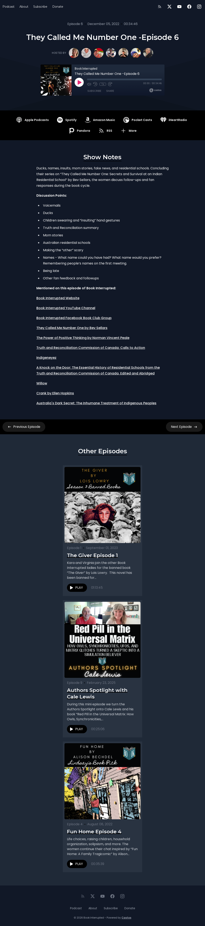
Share (110, 91)
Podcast (8, 6)
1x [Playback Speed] (102, 84)
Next (184, 426)
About (23, 6)
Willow (41, 383)
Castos (126, 917)
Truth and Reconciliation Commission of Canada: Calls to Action (90, 347)
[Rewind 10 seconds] (95, 84)
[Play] (79, 82)
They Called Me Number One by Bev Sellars (71, 327)
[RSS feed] (159, 6)
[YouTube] (179, 6)
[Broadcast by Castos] (155, 90)
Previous (23, 426)
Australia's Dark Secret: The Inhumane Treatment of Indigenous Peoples (96, 403)
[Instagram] (199, 6)
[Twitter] (169, 6)
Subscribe (40, 6)
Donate (57, 6)
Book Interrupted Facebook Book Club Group (74, 318)
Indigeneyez (46, 357)
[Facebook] (189, 6)
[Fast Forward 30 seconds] (110, 84)
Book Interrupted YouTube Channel (65, 308)
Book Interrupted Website (57, 298)
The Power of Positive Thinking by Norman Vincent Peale (82, 337)
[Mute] (89, 84)
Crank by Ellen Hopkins (55, 393)
